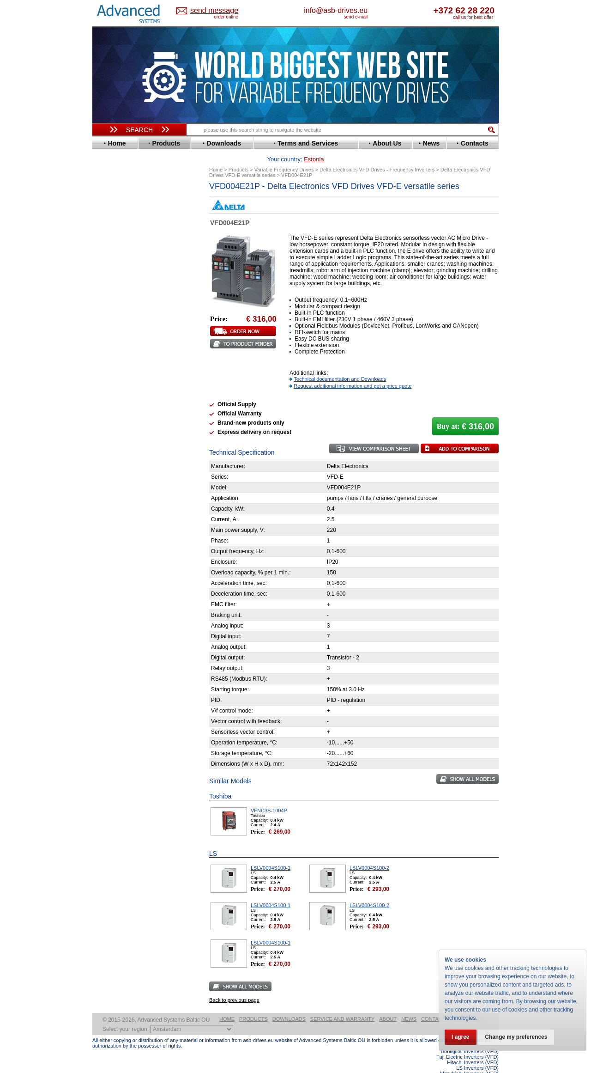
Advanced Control (126, 207)
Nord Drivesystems (128, 352)
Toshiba (112, 408)
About (388, 1004)
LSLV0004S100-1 (270, 853)
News (408, 1004)
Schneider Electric (127, 387)
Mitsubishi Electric (127, 345)
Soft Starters (114, 447)
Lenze (109, 332)
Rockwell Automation (131, 373)
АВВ (107, 454)
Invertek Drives (122, 311)
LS (105, 338)
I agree (461, 1037)
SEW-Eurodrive (122, 394)
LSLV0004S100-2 (369, 853)
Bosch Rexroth (122, 228)
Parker (110, 366)
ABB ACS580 (484, 1064)
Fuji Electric (118, 283)
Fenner (111, 276)
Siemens (113, 401)
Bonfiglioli (115, 221)
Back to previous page (234, 985)
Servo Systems (117, 506)
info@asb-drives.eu (374, 10)
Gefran (110, 290)
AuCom (111, 460)
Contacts (435, 1004)
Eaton (109, 248)
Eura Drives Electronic (133, 269)
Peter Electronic (123, 481)
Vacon (109, 415)
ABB (107, 200)
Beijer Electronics (126, 214)
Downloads (289, 1004)
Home (227, 1004)
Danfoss (112, 235)
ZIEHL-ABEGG (121, 429)
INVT (108, 318)
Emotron (113, 262)
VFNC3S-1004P (269, 796)
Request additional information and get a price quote (352, 371)
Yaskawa (113, 436)
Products (253, 1004)
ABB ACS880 (484, 1070)
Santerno (114, 380)
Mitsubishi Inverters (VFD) (469, 1059)
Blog (103, 585)
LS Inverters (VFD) (477, 1053)
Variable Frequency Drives (134, 193)
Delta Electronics (125, 241)
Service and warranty (342, 1004)
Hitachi (111, 297)
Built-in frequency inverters (127, 677)
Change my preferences (518, 1037)
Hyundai (112, 304)
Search (139, 130)
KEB (107, 325)
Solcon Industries (126, 495)
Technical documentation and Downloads (340, 364)
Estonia (222, 10)
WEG (108, 422)
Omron (111, 359)
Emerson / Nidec (124, 255)
